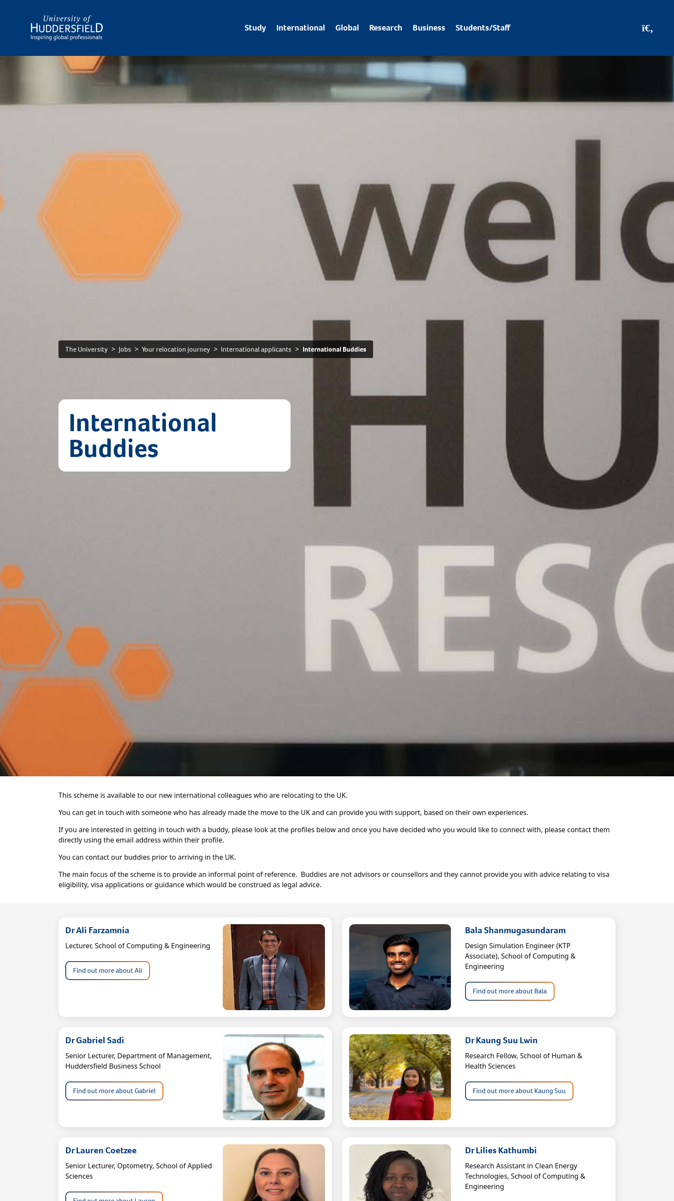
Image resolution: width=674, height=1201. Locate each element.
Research (385, 28)
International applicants (256, 349)
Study (255, 28)
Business (429, 28)
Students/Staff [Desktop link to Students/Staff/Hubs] (483, 28)
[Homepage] (67, 28)
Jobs (125, 349)
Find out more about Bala (510, 991)
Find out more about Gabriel (114, 1090)
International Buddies (334, 349)
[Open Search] (647, 28)
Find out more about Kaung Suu (519, 1090)
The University (86, 349)
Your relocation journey (176, 349)
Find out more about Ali (107, 970)
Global (347, 28)
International (300, 28)
